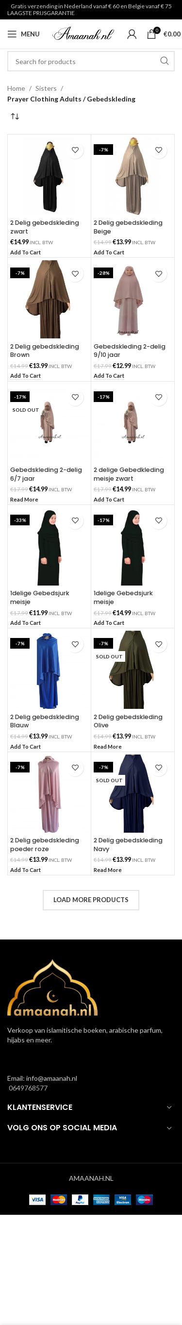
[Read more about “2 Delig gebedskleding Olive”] (108, 747)
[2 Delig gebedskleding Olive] (133, 670)
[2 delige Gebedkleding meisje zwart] (133, 423)
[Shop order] (14, 117)
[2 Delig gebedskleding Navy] (133, 794)
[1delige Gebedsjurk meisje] (49, 546)
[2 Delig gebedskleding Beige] (133, 176)
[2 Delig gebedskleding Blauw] (49, 670)
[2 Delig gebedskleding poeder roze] (49, 794)
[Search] (91, 61)
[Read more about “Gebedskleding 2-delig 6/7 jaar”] (24, 499)
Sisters (46, 88)
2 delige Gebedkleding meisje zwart (129, 474)
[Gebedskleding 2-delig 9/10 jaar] (133, 299)
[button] (25, 252)
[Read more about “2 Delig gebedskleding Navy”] (108, 870)
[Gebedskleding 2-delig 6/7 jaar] (49, 423)
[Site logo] (83, 33)
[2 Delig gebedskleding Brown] (49, 299)
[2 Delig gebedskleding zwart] (49, 176)
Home (16, 88)
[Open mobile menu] (23, 34)
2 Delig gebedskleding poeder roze (44, 844)
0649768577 (27, 1088)
